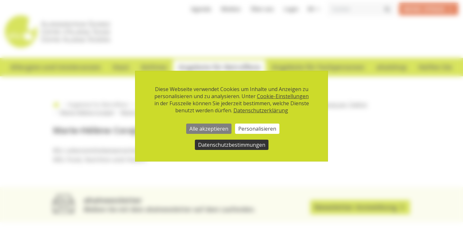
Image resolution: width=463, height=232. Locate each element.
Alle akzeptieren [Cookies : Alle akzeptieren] (208, 128)
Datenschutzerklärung (260, 110)
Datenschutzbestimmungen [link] (231, 144)
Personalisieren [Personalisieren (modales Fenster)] (257, 128)
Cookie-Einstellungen (283, 96)
